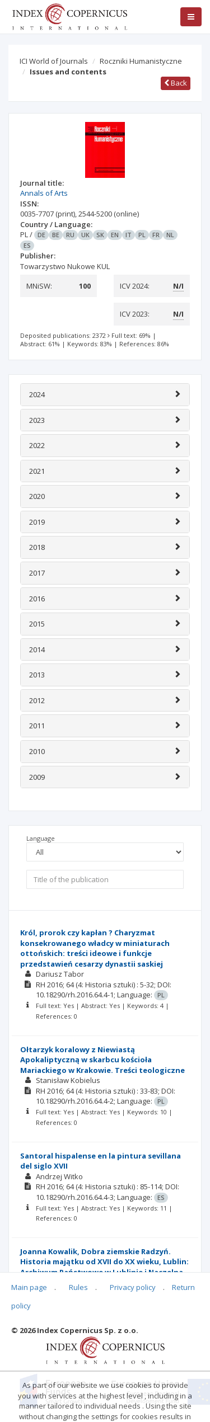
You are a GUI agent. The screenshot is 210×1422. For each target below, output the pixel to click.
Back (175, 83)
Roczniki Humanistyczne (141, 61)
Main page (29, 1287)
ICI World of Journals (54, 61)
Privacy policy (133, 1287)
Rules (78, 1287)
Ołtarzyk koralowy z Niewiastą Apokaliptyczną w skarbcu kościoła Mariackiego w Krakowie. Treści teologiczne (102, 1059)
